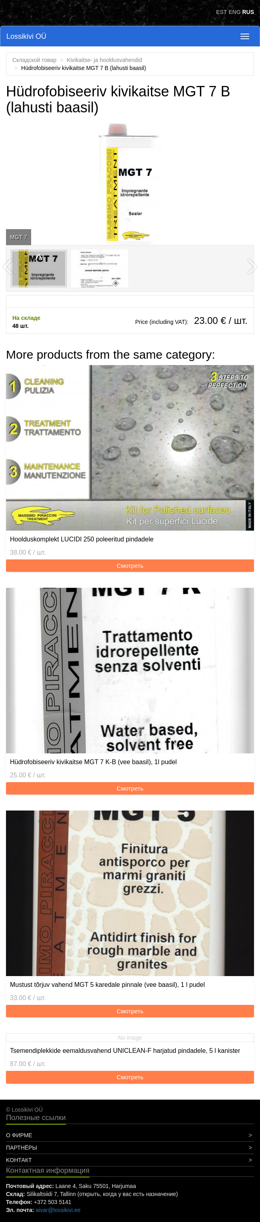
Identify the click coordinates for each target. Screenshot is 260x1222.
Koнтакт (19, 1160)
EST (221, 12)
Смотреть (130, 565)
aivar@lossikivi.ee (58, 1210)
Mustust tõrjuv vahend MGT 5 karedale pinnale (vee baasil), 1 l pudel (107, 984)
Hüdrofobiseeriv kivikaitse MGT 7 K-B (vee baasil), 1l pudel (93, 762)
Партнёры (21, 1147)
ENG (234, 12)
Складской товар (34, 60)
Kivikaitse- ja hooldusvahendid (104, 60)
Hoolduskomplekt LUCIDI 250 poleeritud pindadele (81, 539)
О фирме (19, 1135)
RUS (248, 12)
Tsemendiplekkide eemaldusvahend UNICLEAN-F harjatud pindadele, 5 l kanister (125, 1050)
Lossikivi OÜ (26, 36)
